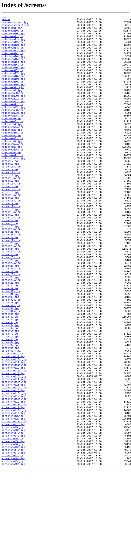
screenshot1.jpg (13, 421)
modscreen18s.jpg (13, 91)
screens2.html (11, 418)
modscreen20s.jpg (13, 112)
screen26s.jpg (11, 312)
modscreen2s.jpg (13, 136)
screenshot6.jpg (13, 530)
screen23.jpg (10, 289)
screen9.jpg (10, 411)
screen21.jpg (10, 275)
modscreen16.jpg (13, 74)
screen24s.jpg (11, 299)
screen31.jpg (10, 350)
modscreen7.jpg (12, 166)
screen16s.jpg (11, 238)
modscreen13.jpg (13, 54)
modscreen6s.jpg (13, 163)
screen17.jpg (10, 241)
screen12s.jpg (11, 210)
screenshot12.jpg (13, 438)
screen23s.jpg (11, 292)
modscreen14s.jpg (13, 64)
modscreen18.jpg (13, 88)
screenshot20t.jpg (14, 503)
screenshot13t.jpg (14, 448)
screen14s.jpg (11, 224)
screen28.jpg (10, 323)
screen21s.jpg (11, 278)
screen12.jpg (10, 207)
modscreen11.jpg (13, 40)
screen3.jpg (10, 340)
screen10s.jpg (11, 197)
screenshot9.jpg (13, 550)
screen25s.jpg (11, 306)
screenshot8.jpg (13, 543)
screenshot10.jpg (13, 425)
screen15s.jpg (11, 231)
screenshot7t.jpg (13, 540)
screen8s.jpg (10, 408)
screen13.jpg (10, 214)
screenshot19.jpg (13, 486)
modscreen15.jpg (13, 68)
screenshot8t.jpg (13, 547)
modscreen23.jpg (13, 129)
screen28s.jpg (11, 326)
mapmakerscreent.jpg (15, 27)
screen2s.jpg (10, 336)
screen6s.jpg (10, 394)
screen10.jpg (10, 193)
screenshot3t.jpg (13, 513)
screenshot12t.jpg (14, 442)
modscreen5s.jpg (13, 156)
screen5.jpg (10, 384)
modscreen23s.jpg (13, 132)
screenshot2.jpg (13, 496)
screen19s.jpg (11, 258)
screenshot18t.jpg (14, 482)
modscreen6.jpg (12, 159)
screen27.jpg (10, 316)
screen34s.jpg (11, 370)
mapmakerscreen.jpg (15, 23)
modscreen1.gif (12, 30)
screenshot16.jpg (13, 465)
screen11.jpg (10, 200)
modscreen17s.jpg (13, 85)
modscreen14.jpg (13, 61)
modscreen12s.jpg (13, 51)
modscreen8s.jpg (13, 176)
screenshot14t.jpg (14, 455)
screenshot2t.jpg (13, 506)
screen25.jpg (10, 302)
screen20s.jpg (11, 272)
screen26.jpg (10, 309)
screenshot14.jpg (13, 452)
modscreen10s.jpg (13, 37)
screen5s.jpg (10, 387)
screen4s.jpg (10, 380)
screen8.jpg (10, 404)
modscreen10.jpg (13, 34)
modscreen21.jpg (13, 115)
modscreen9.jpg (12, 180)
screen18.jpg (10, 248)
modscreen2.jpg (12, 105)
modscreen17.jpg (13, 81)
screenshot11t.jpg (14, 435)
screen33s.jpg (11, 363)
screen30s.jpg (11, 346)
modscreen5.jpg (12, 153)
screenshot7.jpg (13, 537)
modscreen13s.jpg (13, 57)
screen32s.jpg (11, 357)
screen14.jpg (10, 221)
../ (4, 17)
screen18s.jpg (11, 251)
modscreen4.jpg (12, 146)
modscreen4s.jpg (13, 149)
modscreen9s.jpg (13, 183)
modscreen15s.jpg (13, 71)
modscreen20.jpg (13, 108)
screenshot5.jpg (13, 523)
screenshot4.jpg (13, 516)
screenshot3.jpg (13, 509)
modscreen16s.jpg (13, 78)
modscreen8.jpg (12, 173)
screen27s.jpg (11, 319)
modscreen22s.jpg (13, 125)
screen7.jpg (10, 397)
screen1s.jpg (10, 261)
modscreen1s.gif (13, 102)
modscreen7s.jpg (13, 170)
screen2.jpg (10, 265)
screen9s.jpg (10, 414)
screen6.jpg (10, 391)
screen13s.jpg (11, 217)
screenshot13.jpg (13, 445)
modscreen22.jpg (13, 122)
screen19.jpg (10, 255)
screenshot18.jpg (13, 479)
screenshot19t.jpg (14, 489)
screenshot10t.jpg (14, 428)
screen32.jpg (10, 353)
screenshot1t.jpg (13, 492)
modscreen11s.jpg (13, 44)
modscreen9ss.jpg (13, 187)
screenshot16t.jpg (14, 469)
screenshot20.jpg (13, 499)
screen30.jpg (10, 343)
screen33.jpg (10, 360)
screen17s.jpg (11, 244)
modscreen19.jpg (13, 95)
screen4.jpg (10, 377)
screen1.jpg (10, 190)
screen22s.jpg (11, 285)
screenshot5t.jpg (13, 526)
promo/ (6, 20)
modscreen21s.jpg (13, 119)
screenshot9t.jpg (13, 554)
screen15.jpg (10, 227)
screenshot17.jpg (13, 472)
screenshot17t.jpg (14, 475)
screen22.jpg (10, 282)
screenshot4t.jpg (13, 520)
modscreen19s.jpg (13, 98)
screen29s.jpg (11, 333)
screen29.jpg (10, 329)
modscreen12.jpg (13, 47)
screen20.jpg (10, 268)
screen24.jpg (10, 295)
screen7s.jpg (10, 401)
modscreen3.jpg (12, 139)
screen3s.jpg (10, 374)
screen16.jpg (10, 234)
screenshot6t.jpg (13, 533)
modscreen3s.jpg (13, 142)
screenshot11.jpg (13, 431)
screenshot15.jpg (13, 458)
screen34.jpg (10, 367)
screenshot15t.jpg (14, 462)
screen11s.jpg (11, 204)
